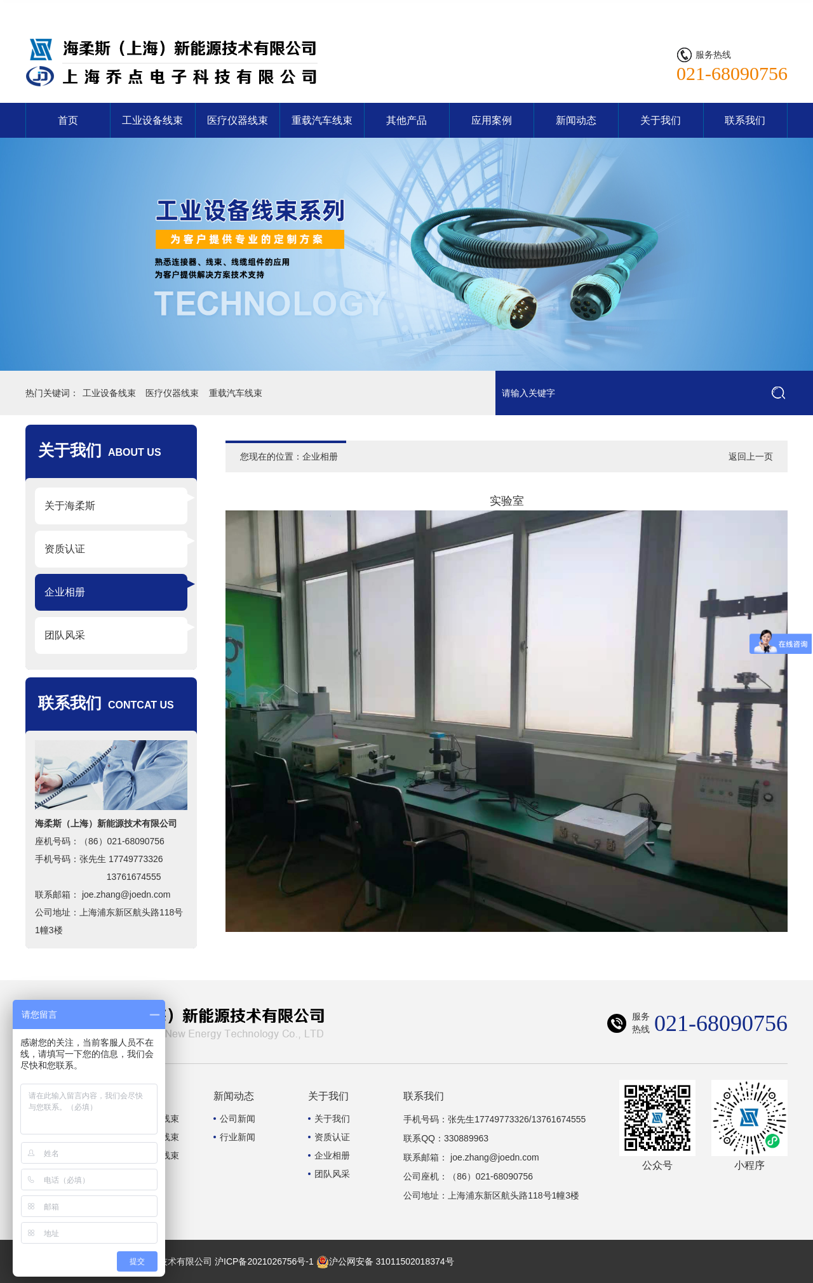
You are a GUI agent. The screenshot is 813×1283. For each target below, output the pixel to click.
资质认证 (64, 548)
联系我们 (763, 9)
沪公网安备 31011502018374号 (385, 1261)
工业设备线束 (152, 120)
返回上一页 (751, 456)
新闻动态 (576, 120)
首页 (68, 120)
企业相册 (64, 592)
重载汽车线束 (322, 120)
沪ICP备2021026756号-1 (264, 1261)
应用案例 (491, 120)
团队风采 (64, 635)
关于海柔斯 (69, 505)
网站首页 (712, 9)
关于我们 (660, 120)
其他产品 (406, 120)
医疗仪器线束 (237, 120)
